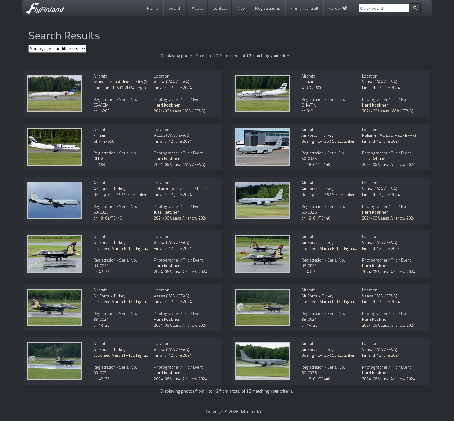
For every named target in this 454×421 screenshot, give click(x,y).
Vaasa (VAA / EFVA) (171, 81)
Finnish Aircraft (304, 8)
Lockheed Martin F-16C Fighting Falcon (128, 248)
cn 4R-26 (101, 325)
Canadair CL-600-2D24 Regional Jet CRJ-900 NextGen (141, 87)
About (197, 8)
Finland (160, 87)
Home (152, 8)
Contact (220, 8)
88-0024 (100, 319)
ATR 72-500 (311, 87)
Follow (338, 8)
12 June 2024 (180, 87)
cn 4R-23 (101, 271)
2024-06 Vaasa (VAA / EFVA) (179, 111)
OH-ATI (99, 158)
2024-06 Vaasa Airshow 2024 (388, 164)
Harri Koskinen (167, 105)
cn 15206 (101, 111)
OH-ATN (308, 105)
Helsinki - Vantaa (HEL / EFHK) (389, 135)
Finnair (307, 81)
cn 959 (307, 111)
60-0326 (309, 158)
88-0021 (100, 265)
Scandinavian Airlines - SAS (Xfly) (123, 81)
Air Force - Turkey (317, 135)
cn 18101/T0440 (315, 164)
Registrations (267, 8)
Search (175, 8)
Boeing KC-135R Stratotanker (328, 141)
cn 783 (99, 164)
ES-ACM (100, 105)
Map (241, 8)
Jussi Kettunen (374, 158)
